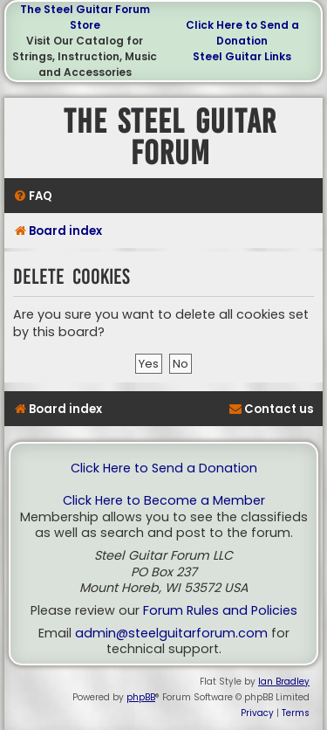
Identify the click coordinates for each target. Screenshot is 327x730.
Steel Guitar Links (242, 56)
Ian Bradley (284, 681)
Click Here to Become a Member (164, 500)
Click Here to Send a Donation (242, 32)
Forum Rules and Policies (220, 611)
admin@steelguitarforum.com (171, 633)
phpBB (140, 697)
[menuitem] (32, 196)
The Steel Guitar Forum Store (85, 17)
